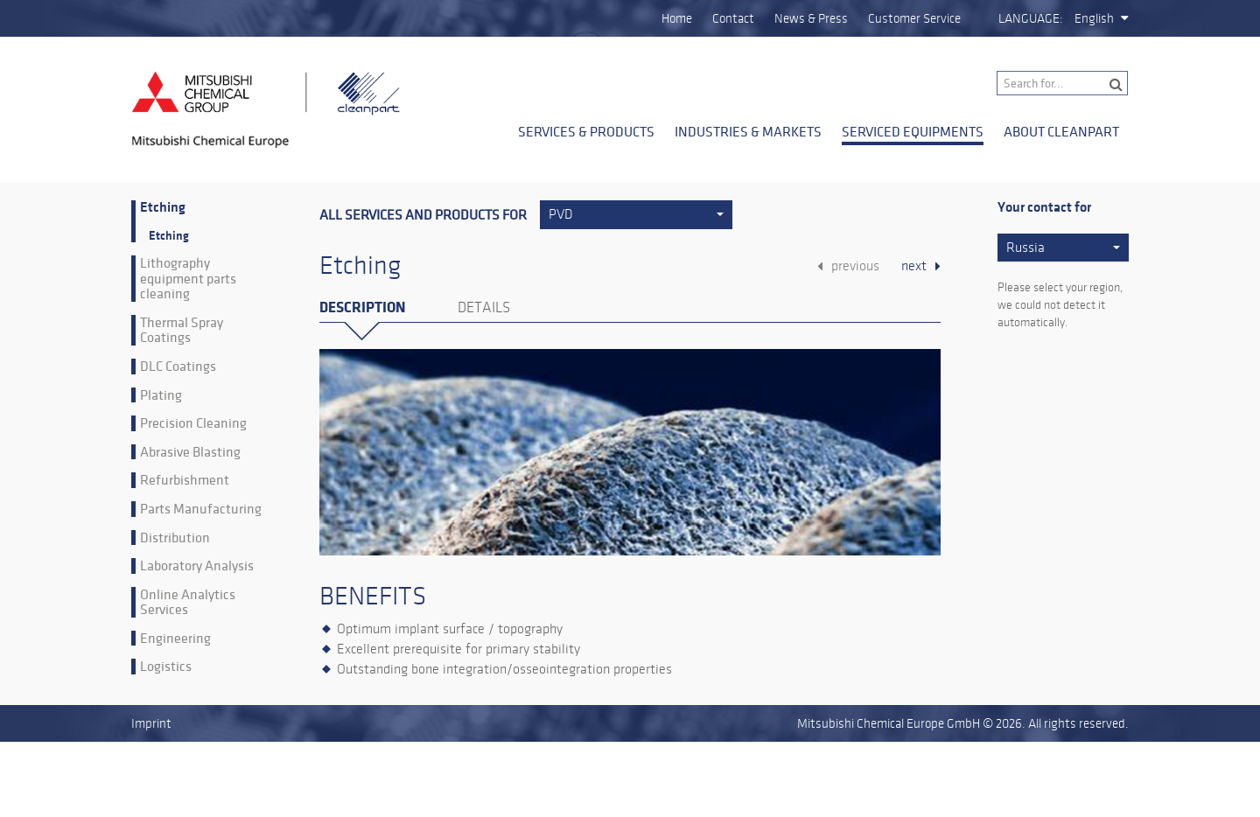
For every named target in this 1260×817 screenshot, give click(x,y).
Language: (1030, 18)
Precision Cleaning (193, 423)
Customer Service (914, 18)
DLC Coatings (178, 366)
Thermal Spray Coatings (181, 330)
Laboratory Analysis (197, 566)
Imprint (151, 723)
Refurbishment (184, 480)
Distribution (175, 538)
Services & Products (586, 131)
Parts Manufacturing (201, 509)
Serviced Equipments (913, 131)
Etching (163, 207)
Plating (161, 395)
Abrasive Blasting (190, 452)
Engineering (175, 638)
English (1094, 18)
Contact (733, 18)
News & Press (811, 18)
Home (677, 18)
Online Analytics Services (187, 602)
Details (484, 308)
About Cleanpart (1061, 131)
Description (362, 307)
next (914, 266)
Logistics (166, 666)
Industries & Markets (748, 131)
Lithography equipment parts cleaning (188, 278)
